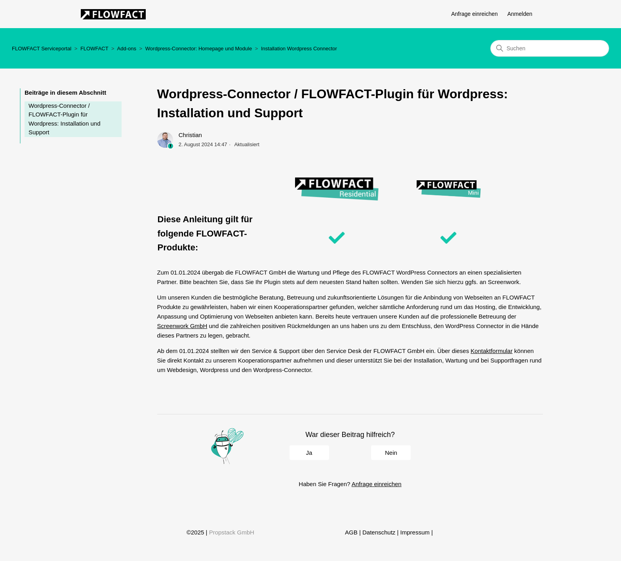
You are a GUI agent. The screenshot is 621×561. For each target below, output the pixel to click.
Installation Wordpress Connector (299, 49)
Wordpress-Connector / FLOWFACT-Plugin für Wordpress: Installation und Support (65, 119)
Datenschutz (378, 532)
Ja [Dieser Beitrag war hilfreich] (309, 452)
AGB (351, 532)
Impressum (415, 532)
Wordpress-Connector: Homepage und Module (198, 49)
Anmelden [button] (519, 14)
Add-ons (126, 49)
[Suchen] (550, 48)
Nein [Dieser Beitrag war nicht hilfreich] (391, 452)
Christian (190, 135)
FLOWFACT (94, 49)
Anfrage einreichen (474, 14)
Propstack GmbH (231, 532)
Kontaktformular (491, 350)
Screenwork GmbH (182, 325)
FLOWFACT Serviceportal (41, 49)
